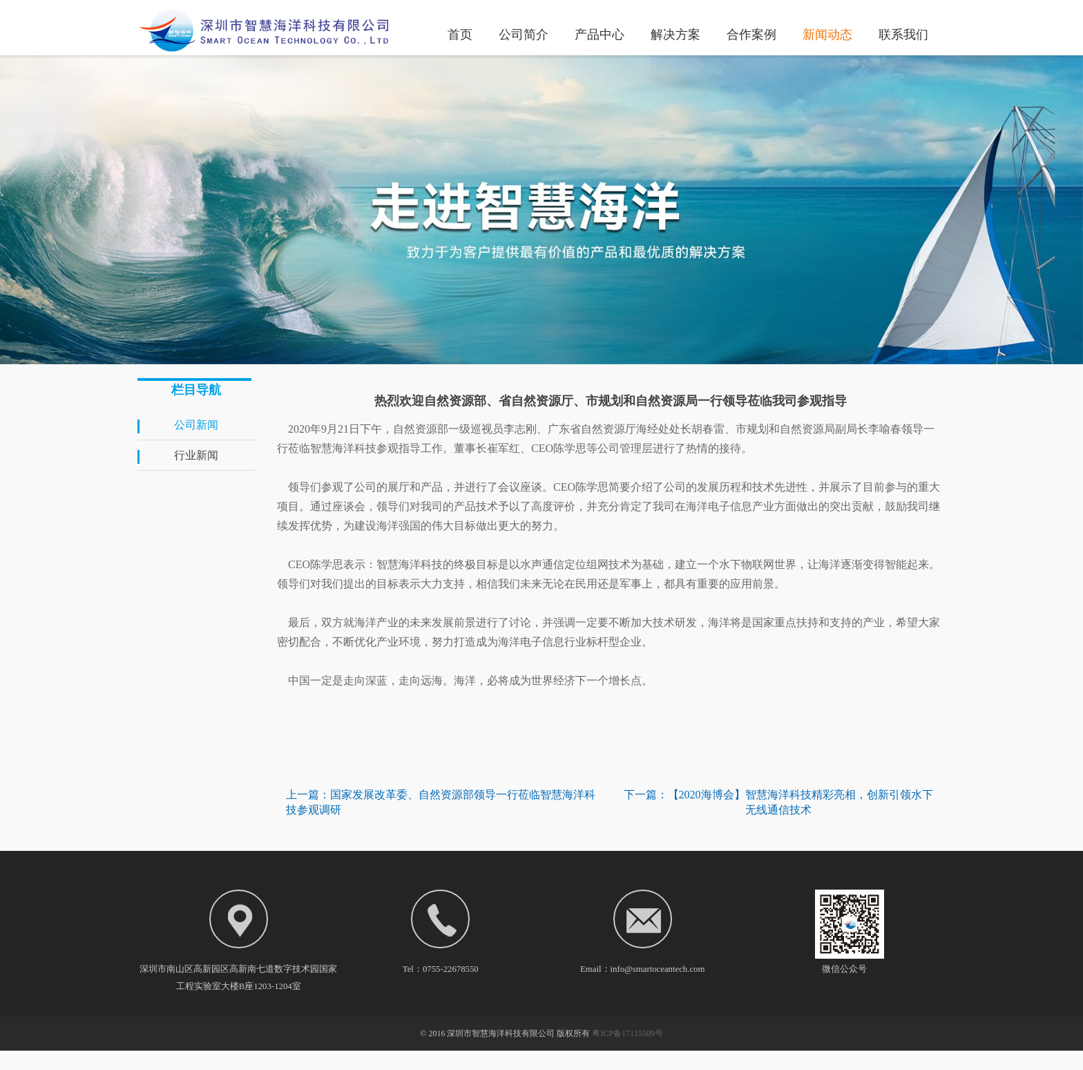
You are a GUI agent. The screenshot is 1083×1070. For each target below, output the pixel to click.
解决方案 (675, 33)
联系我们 (903, 33)
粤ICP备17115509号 (627, 1053)
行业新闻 (196, 455)
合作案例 (751, 33)
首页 (460, 33)
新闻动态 (827, 33)
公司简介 (523, 33)
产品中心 (599, 33)
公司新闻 (196, 425)
